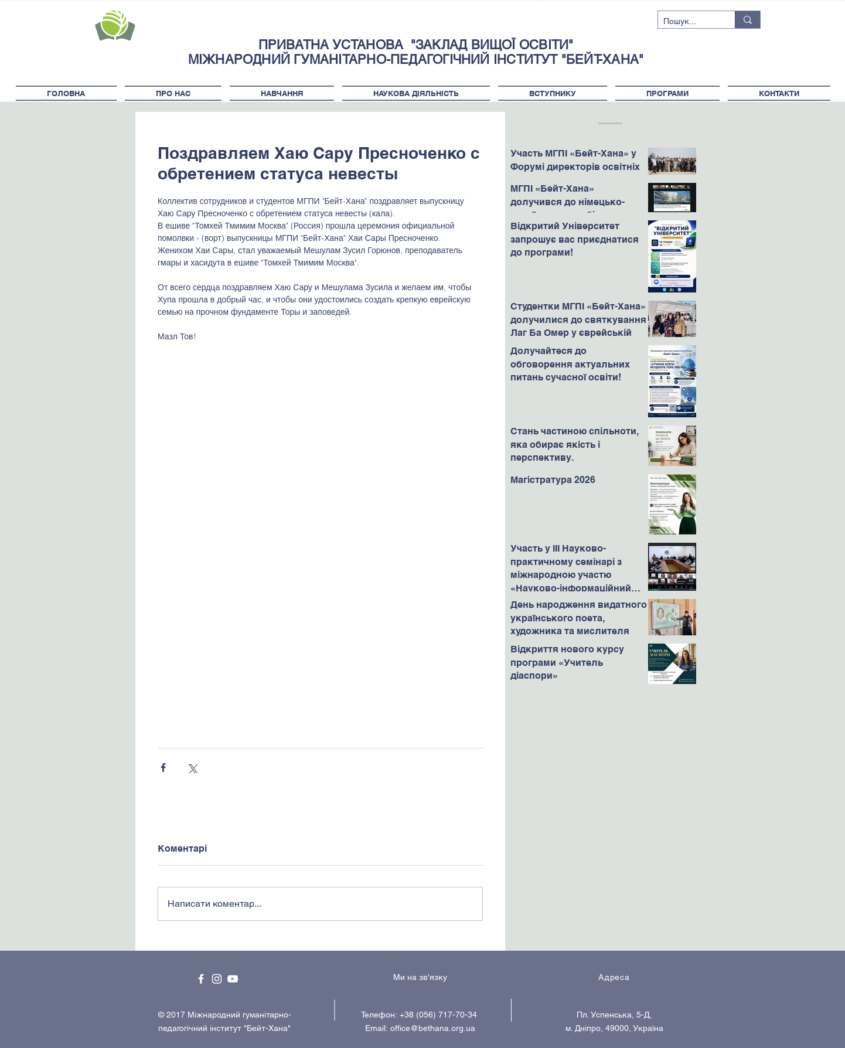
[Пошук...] (686, 21)
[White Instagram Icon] (216, 978)
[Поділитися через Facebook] (163, 767)
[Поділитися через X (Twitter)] (191, 767)
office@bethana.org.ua (432, 1028)
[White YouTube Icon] (232, 978)
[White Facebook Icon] (201, 978)
